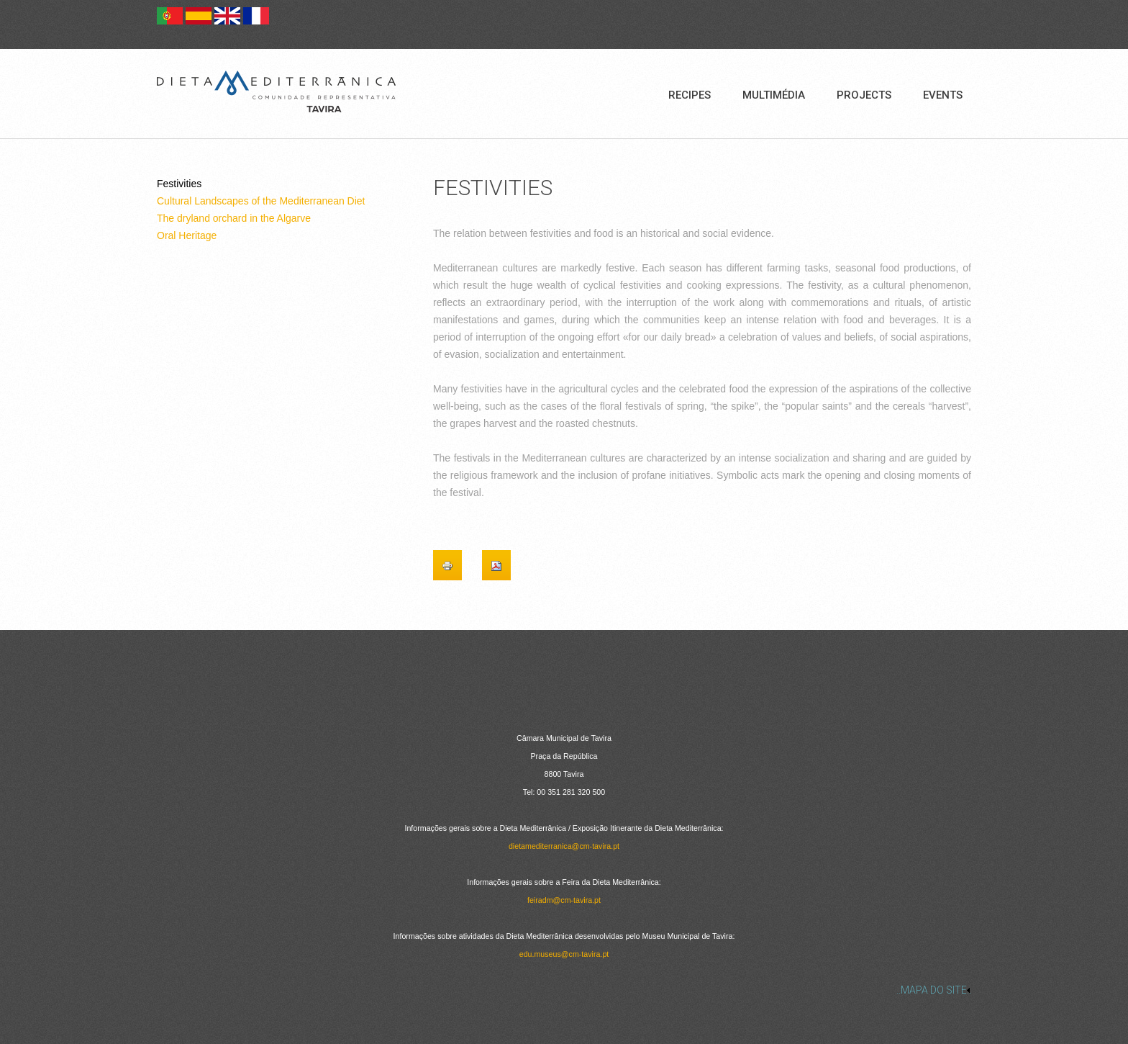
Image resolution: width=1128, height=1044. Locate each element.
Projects (864, 95)
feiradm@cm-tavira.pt (564, 900)
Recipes (689, 95)
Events (943, 95)
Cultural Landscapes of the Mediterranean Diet (261, 201)
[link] (564, 990)
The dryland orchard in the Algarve (234, 218)
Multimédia (773, 95)
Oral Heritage (187, 235)
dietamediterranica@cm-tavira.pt (564, 846)
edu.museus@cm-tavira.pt (564, 954)
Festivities (179, 183)
